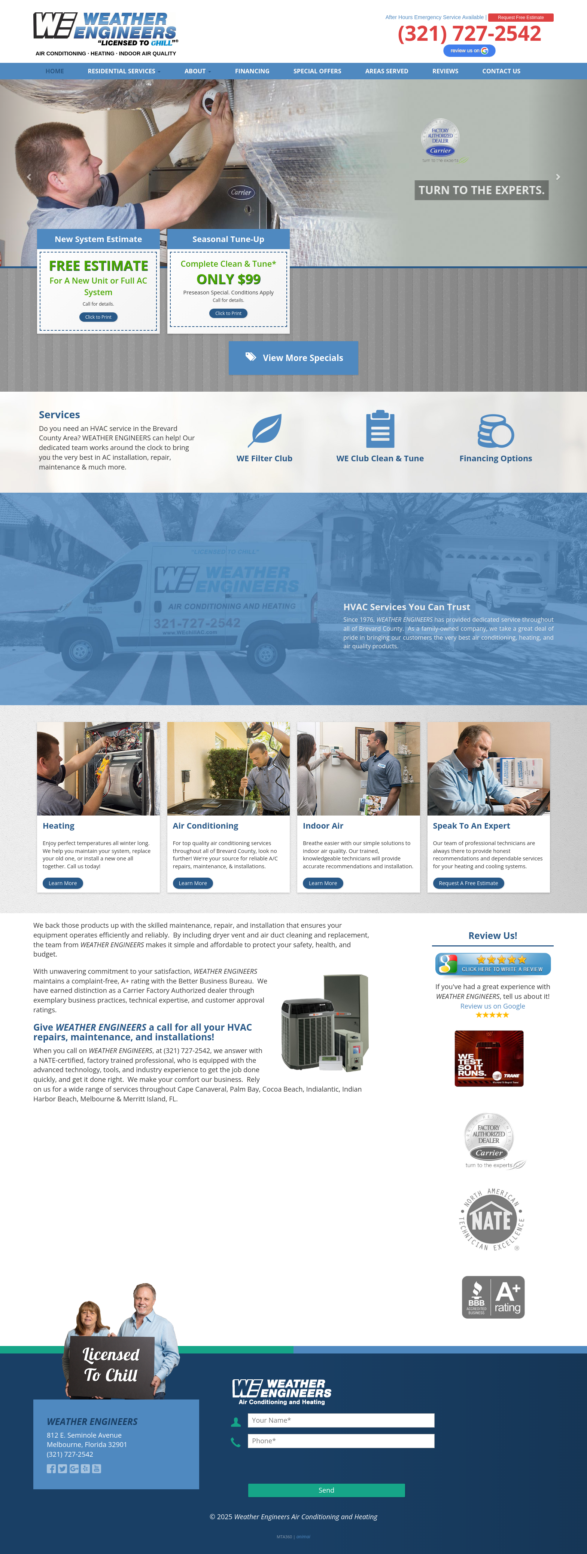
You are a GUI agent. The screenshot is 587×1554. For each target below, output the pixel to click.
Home (54, 71)
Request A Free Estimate (468, 883)
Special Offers (317, 71)
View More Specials (293, 357)
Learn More (63, 883)
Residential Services (124, 71)
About (198, 71)
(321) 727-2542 (469, 33)
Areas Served (386, 71)
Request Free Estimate (521, 17)
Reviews (445, 71)
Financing (252, 71)
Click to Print (98, 317)
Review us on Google (493, 1005)
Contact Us (502, 71)
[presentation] (291, 1465)
